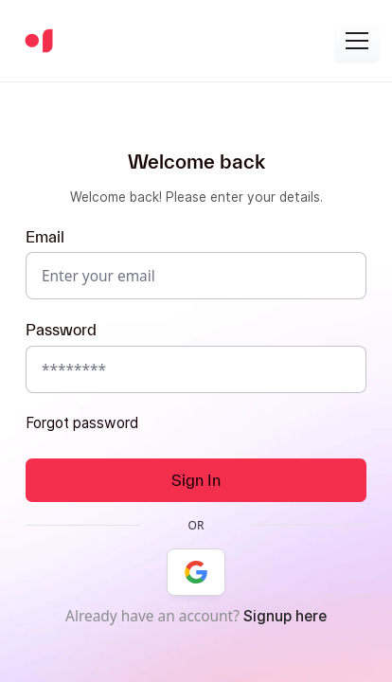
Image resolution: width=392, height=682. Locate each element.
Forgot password (82, 423)
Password (61, 329)
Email (45, 236)
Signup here (285, 616)
